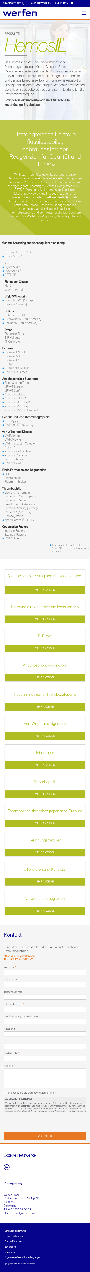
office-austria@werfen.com (19, 1213)
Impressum (10, 1252)
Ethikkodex (10, 1247)
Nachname (10, 979)
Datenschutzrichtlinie (15, 1231)
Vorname (9, 967)
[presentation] (27, 1122)
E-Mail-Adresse (13, 1004)
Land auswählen (40, 3)
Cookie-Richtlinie (13, 1242)
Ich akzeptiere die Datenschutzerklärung (30, 1093)
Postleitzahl (10, 1053)
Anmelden (61, 3)
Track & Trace (14, 3)
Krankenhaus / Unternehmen (21, 1016)
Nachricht (9, 1066)
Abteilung (9, 1029)
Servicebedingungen (15, 1236)
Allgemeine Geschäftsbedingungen (23, 1258)
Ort (5, 1041)
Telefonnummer (13, 992)
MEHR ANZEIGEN (45, 590)
